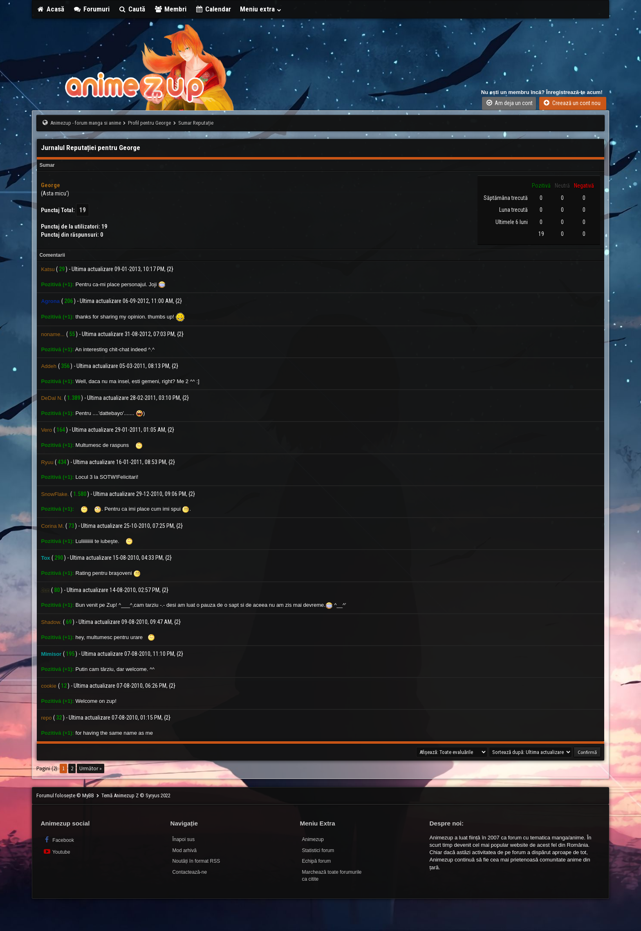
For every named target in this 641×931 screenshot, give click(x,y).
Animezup (312, 839)
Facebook (58, 839)
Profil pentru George (149, 123)
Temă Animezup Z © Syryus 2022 (135, 795)
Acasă (50, 9)
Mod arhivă (184, 850)
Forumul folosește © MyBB (65, 795)
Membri (170, 9)
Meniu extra (261, 9)
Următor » (90, 768)
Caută (132, 9)
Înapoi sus (183, 839)
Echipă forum (316, 861)
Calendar (213, 9)
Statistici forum (318, 850)
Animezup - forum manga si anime (85, 123)
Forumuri (91, 9)
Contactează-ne (189, 872)
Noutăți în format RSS (196, 861)
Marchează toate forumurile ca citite (331, 875)
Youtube (56, 851)
